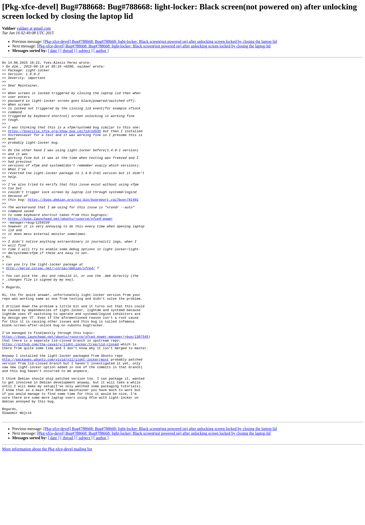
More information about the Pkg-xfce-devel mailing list (47, 520)
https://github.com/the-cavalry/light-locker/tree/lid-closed (60, 401)
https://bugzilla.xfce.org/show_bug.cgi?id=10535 (54, 145)
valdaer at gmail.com (34, 28)
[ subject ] (84, 50)
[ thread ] (67, 50)
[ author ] (101, 50)
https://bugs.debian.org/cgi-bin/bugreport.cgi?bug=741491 (83, 227)
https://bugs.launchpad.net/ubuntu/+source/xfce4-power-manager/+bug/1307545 (75, 392)
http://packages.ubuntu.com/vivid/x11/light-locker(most (55, 419)
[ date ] (53, 50)
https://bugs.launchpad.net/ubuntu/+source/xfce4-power (60, 250)
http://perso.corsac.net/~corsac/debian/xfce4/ (50, 310)
